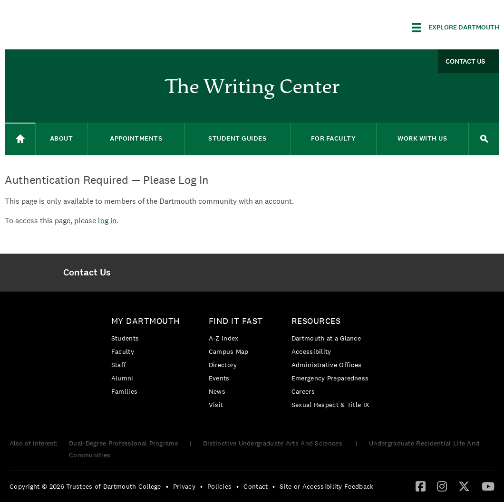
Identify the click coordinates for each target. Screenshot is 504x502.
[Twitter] (464, 486)
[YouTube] (488, 486)
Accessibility (311, 351)
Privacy (184, 486)
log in (107, 221)
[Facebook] (421, 486)
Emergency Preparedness (330, 378)
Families (124, 391)
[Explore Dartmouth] (455, 27)
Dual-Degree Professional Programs (123, 443)
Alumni (122, 378)
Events (219, 378)
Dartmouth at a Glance (326, 338)
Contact (255, 486)
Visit (216, 404)
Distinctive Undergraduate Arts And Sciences (273, 443)
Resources (316, 320)
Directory (223, 364)
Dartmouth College (80, 26)
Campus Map (229, 351)
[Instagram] (442, 486)
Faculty (122, 351)
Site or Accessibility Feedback (326, 486)
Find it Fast (236, 320)
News (217, 391)
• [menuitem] (167, 486)
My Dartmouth (145, 320)
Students (125, 338)
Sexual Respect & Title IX (330, 404)
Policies (219, 486)
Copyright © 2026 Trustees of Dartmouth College (85, 486)
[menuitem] (87, 273)
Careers (303, 391)
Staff (118, 364)
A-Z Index (224, 338)
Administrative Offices (326, 364)
